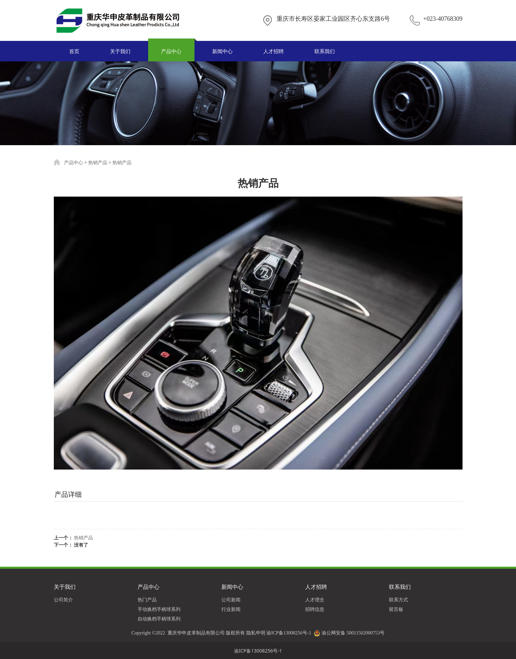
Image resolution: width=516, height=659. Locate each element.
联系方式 (398, 599)
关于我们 (120, 51)
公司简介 (63, 599)
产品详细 (68, 494)
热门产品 (147, 599)
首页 (74, 51)
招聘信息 (314, 609)
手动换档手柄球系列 (159, 609)
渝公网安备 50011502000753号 (353, 632)
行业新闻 (230, 609)
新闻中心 (222, 51)
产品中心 (171, 51)
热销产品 (97, 162)
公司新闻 (230, 599)
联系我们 (324, 51)
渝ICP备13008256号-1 (288, 632)
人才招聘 (273, 51)
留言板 (396, 609)
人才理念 (314, 599)
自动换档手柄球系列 (159, 618)
